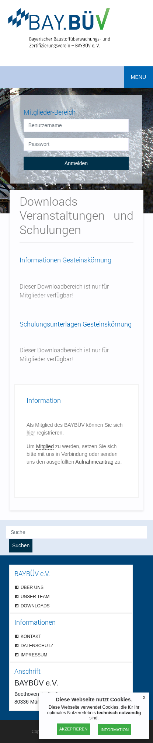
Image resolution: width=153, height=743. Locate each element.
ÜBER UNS (32, 587)
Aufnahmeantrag (94, 462)
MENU (138, 77)
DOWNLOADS (35, 605)
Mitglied (45, 446)
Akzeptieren (73, 729)
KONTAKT (31, 636)
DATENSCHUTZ (37, 645)
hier (31, 433)
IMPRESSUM (34, 654)
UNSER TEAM (35, 596)
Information (115, 730)
